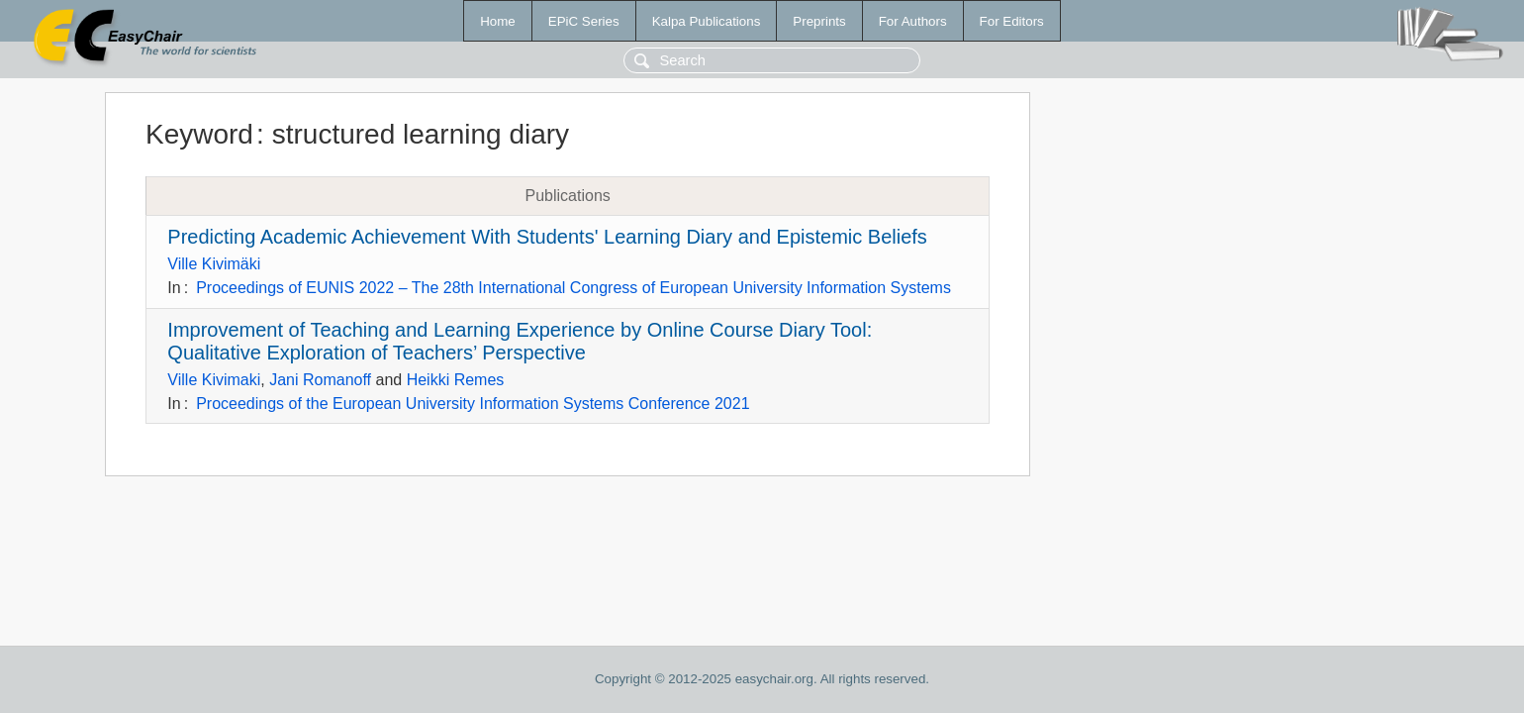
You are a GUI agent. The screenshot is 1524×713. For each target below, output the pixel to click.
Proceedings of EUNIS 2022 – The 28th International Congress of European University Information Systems (573, 287)
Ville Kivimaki (213, 379)
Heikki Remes (456, 379)
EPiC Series (583, 21)
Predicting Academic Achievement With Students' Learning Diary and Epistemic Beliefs (547, 237)
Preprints (819, 21)
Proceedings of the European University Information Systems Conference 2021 (472, 403)
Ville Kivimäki (213, 263)
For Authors (913, 21)
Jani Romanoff (320, 379)
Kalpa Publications (706, 21)
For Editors (1012, 21)
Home (498, 21)
